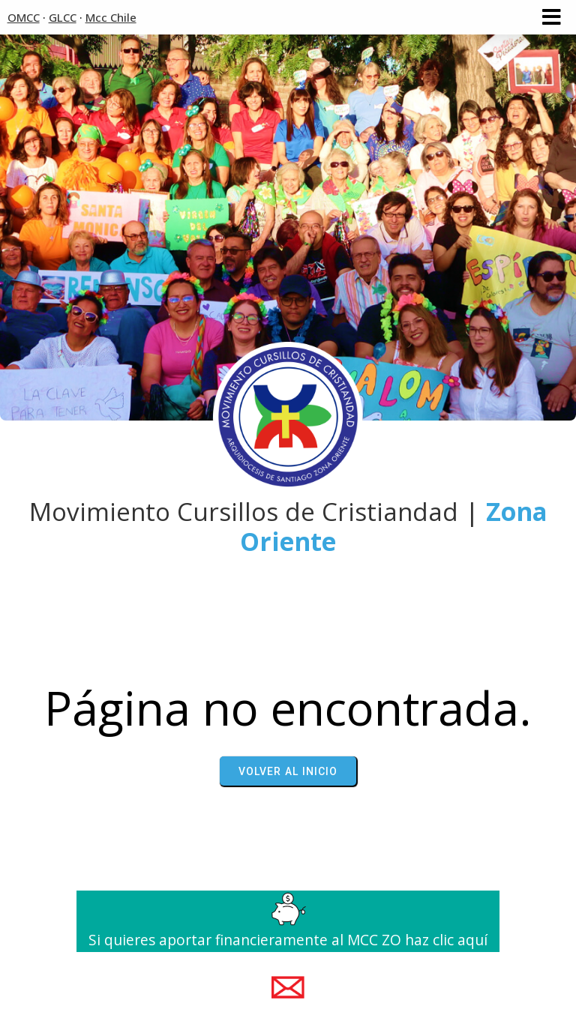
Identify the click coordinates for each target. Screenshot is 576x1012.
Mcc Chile (111, 17)
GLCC (62, 17)
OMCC (24, 17)
